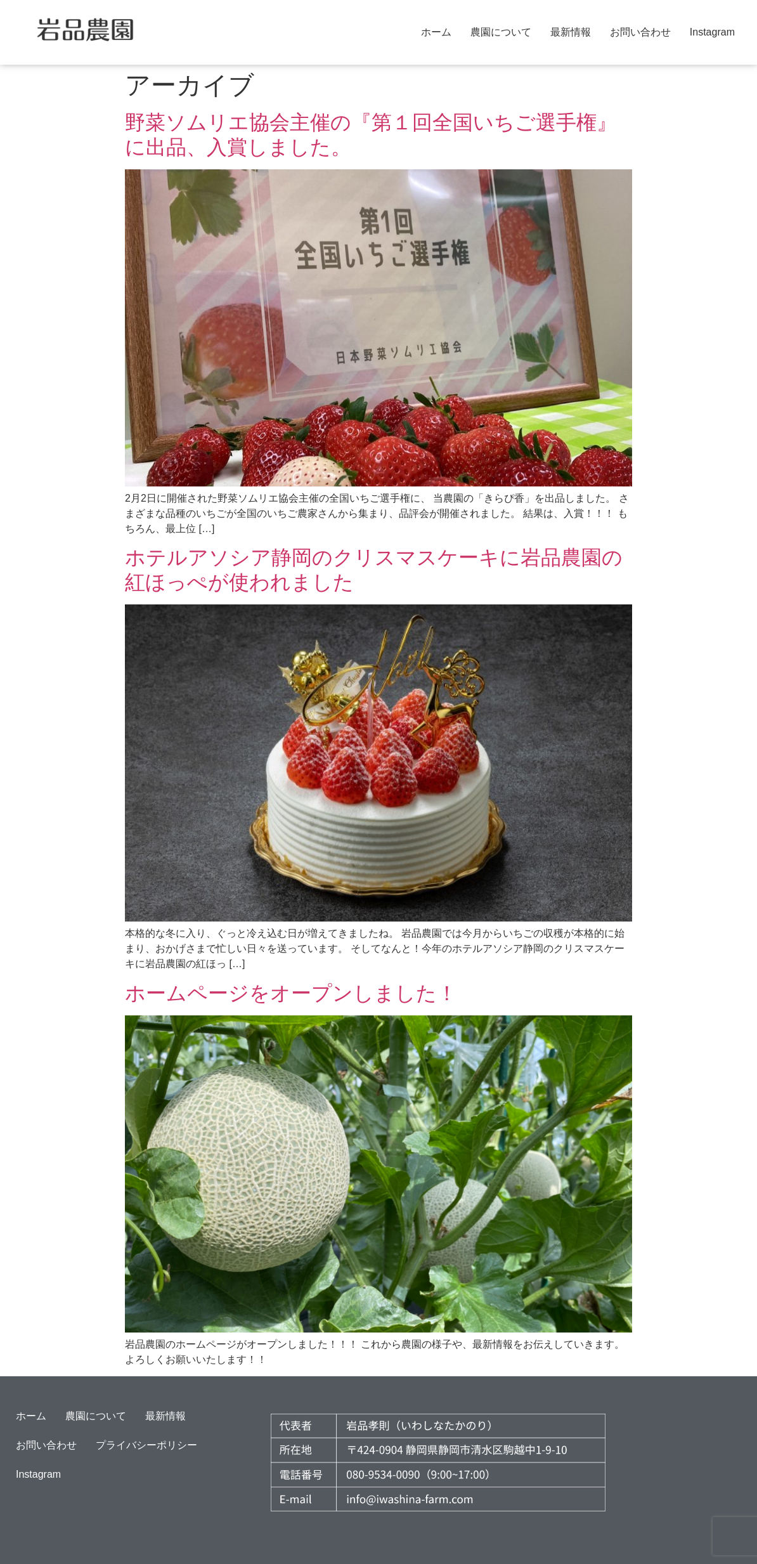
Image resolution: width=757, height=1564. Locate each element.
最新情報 (570, 32)
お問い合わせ (640, 32)
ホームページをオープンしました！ (291, 993)
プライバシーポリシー (146, 1445)
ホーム (436, 32)
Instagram (712, 32)
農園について (500, 32)
